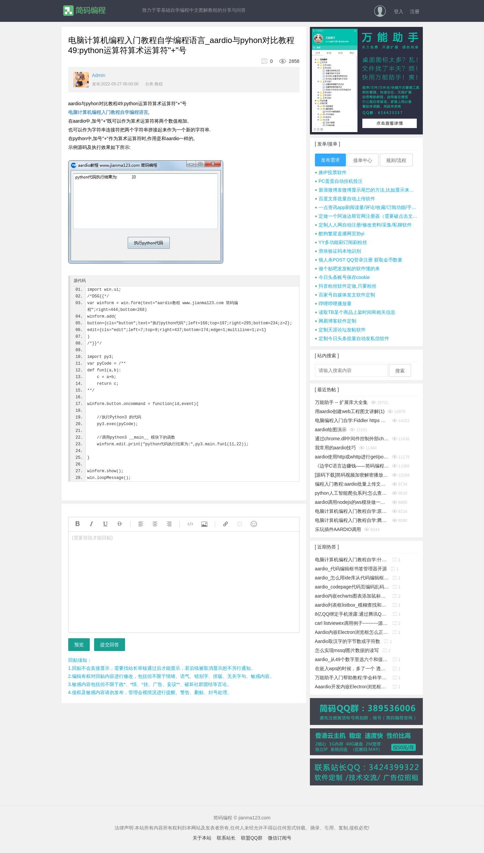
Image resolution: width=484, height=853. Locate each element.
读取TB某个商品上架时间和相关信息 (355, 312)
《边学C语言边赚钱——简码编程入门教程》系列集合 (352, 466)
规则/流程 (396, 160)
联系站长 (226, 838)
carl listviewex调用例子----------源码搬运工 (352, 623)
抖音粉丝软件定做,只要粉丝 (345, 286)
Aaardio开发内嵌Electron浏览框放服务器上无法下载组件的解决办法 (352, 686)
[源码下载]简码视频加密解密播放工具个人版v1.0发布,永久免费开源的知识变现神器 (352, 475)
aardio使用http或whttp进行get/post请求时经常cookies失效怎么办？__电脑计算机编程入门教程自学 (352, 456)
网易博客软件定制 (335, 321)
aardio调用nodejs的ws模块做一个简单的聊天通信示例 (352, 502)
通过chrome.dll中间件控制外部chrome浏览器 (352, 438)
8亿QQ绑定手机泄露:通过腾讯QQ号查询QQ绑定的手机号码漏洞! (352, 614)
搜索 (400, 370)
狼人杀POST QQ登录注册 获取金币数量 (359, 259)
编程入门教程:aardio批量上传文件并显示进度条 (352, 484)
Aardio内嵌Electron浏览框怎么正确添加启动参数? (352, 632)
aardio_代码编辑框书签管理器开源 (351, 568)
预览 (79, 644)
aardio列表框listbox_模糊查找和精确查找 (352, 605)
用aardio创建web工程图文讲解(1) (350, 411)
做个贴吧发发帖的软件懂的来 (347, 268)
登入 (398, 11)
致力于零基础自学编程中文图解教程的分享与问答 (194, 10)
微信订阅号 (279, 838)
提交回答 (109, 644)
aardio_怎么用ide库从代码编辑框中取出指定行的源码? (352, 577)
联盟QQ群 (252, 838)
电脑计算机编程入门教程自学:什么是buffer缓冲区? (352, 559)
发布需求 (330, 160)
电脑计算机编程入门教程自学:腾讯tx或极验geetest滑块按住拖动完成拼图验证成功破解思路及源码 (352, 520)
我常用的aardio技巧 (335, 447)
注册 (414, 11)
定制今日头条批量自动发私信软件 (352, 338)
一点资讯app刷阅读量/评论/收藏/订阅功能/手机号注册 (366, 207)
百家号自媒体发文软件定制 (345, 294)
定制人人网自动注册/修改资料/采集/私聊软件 (363, 224)
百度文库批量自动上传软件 (345, 198)
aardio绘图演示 (331, 429)
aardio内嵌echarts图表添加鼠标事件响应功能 (352, 596)
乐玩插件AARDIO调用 (338, 529)
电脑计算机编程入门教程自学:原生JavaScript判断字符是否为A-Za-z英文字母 (352, 511)
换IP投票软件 (331, 172)
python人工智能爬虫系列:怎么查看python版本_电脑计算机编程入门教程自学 (352, 493)
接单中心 (362, 160)
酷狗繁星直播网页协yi (339, 233)
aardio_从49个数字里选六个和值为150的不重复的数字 (352, 659)
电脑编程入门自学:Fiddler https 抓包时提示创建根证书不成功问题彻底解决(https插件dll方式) (352, 420)
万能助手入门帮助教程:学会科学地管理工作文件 (352, 677)
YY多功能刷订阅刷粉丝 (341, 242)
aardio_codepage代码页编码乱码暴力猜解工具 (352, 587)
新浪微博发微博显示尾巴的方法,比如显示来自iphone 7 (366, 190)
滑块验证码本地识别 (338, 251)
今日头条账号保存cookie (342, 277)
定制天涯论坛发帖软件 (340, 329)
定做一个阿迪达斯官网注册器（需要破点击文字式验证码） (366, 216)
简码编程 (84, 10)
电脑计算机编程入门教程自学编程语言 (108, 112)
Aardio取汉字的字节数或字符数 (347, 641)
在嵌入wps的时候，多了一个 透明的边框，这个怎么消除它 (352, 668)
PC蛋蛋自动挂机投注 (339, 181)
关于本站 (202, 838)
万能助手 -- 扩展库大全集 (341, 402)
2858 (286, 61)
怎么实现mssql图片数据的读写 (347, 650)
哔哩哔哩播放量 (333, 303)
